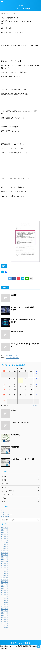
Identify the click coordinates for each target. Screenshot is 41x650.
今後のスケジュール (11, 355)
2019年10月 (5, 602)
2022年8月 (4, 546)
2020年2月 (4, 594)
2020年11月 (5, 575)
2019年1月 (4, 621)
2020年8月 (4, 582)
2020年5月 (4, 588)
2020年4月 (4, 590)
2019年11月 (5, 600)
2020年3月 (4, 592)
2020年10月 (5, 577)
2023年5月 (4, 532)
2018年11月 (5, 625)
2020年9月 (4, 580)
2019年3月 (4, 617)
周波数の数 (15, 447)
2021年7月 (4, 565)
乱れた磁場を (15, 435)
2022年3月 (4, 557)
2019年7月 (4, 609)
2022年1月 (4, 559)
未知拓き (14, 295)
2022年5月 (4, 553)
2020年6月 (4, 586)
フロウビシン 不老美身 (20, 9)
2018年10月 (5, 627)
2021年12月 (5, 561)
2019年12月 (5, 598)
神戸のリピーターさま (18, 332)
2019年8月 (4, 607)
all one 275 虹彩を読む (12, 358)
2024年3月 (4, 530)
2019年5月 (4, 613)
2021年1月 (4, 571)
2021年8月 (4, 563)
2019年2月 (4, 619)
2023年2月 (4, 536)
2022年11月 (5, 540)
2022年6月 (4, 551)
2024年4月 (4, 528)
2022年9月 (4, 544)
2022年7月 (4, 548)
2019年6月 (4, 611)
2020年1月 (4, 596)
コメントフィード (6, 514)
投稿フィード (5, 512)
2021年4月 (4, 569)
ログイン (4, 510)
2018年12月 (5, 623)
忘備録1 (14, 410)
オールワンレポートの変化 (21, 422)
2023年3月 (4, 534)
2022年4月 (4, 555)
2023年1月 (4, 538)
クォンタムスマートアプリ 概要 (22, 459)
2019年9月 (4, 604)
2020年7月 (4, 584)
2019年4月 (4, 615)
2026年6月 (35, 405)
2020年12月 (5, 573)
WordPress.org (5, 516)
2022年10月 (5, 542)
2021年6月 (4, 567)
